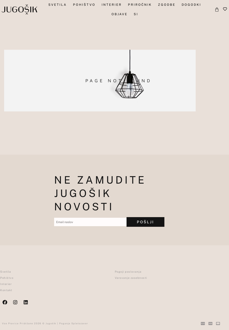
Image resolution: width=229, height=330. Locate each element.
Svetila (57, 4)
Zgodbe (167, 4)
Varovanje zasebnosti (131, 277)
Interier (112, 4)
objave (120, 14)
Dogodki (191, 4)
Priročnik (140, 4)
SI (136, 14)
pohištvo (84, 4)
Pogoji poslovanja (128, 271)
